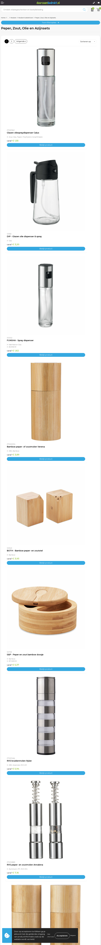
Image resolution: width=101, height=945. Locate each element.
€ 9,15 (13, 581)
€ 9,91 (59, 510)
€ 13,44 (13, 715)
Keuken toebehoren (26, 18)
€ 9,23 (59, 581)
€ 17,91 (13, 850)
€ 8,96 (13, 443)
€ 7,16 (59, 309)
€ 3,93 (13, 239)
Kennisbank (57, 891)
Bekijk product (27, 108)
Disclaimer (56, 920)
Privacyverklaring (59, 917)
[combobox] (41, 9)
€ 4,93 (59, 443)
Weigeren (73, 935)
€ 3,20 (59, 103)
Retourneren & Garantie (11, 920)
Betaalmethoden (8, 913)
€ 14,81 (13, 782)
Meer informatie (50, 935)
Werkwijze (56, 888)
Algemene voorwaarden (62, 910)
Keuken (13, 18)
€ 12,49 (13, 648)
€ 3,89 (59, 170)
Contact (4, 910)
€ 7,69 (13, 376)
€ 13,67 (59, 715)
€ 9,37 (59, 376)
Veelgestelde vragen (61, 884)
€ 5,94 (13, 309)
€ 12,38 (59, 648)
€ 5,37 (59, 242)
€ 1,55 (12, 103)
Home (3, 18)
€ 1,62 (13, 172)
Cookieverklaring (59, 913)
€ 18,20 (59, 850)
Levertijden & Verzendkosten (13, 917)
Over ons (55, 881)
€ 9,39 (13, 512)
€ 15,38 (59, 782)
